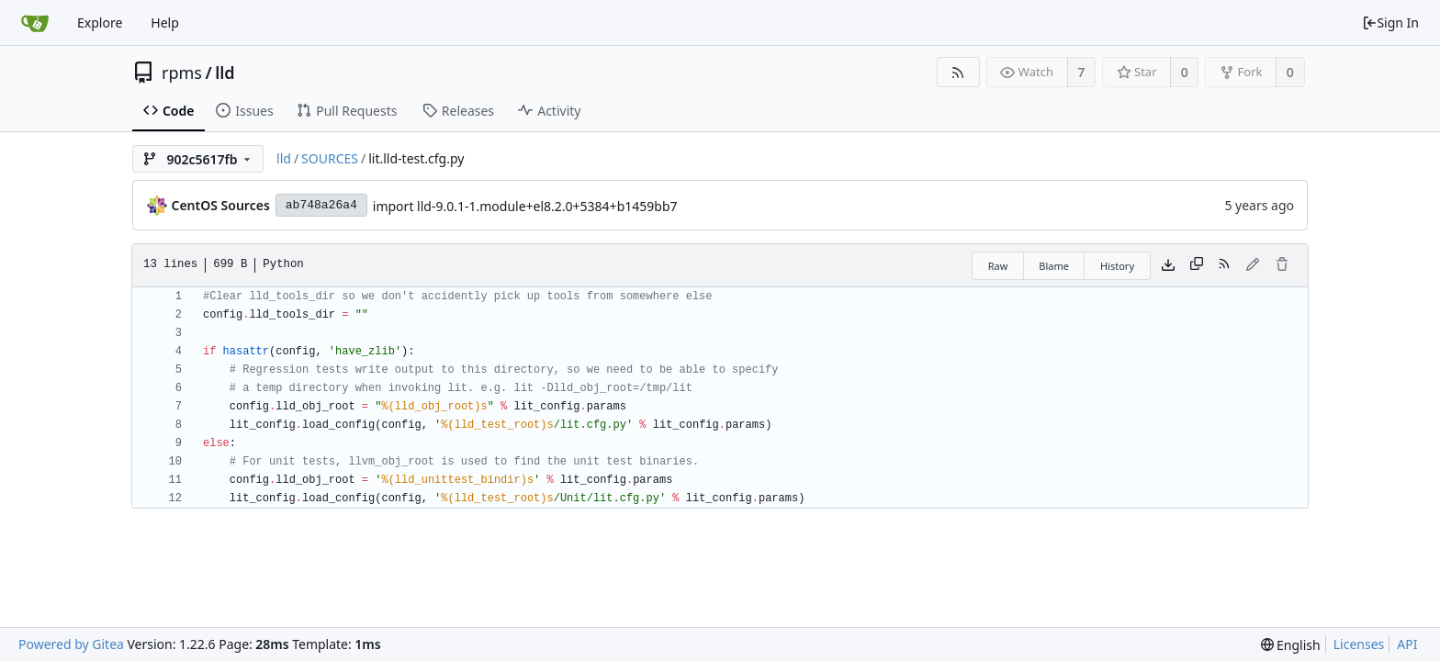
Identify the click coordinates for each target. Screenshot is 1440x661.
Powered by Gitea (71, 644)
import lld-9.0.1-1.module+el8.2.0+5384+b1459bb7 (525, 206)
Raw (998, 266)
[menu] (1291, 645)
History (1117, 266)
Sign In (1390, 22)
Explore (99, 22)
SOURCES (329, 158)
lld (224, 72)
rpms (182, 72)
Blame (1054, 266)
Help (165, 22)
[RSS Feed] (958, 72)
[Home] (35, 22)
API (1407, 644)
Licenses (1359, 644)
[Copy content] (1196, 265)
